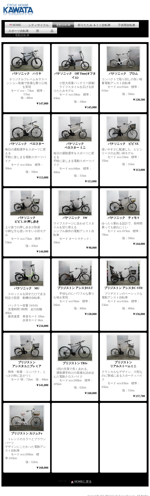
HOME (15, 25)
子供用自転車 (126, 25)
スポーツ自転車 (18, 30)
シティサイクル (38, 25)
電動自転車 (63, 25)
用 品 (44, 30)
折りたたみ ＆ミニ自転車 (94, 25)
